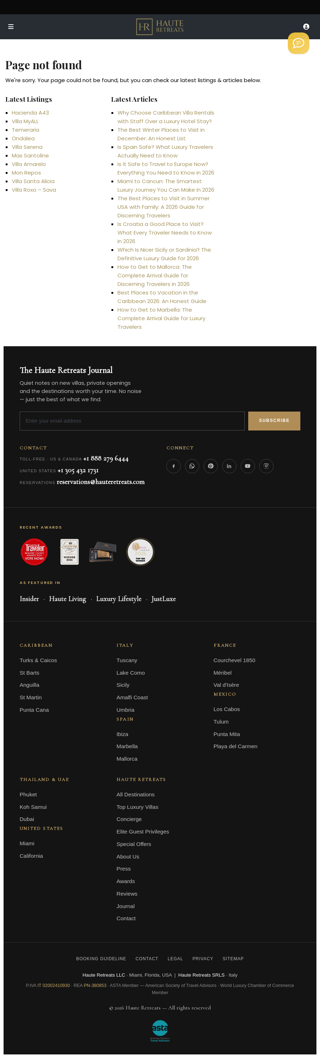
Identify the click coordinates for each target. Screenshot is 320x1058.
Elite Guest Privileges (142, 831)
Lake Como (130, 673)
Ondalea (23, 138)
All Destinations (135, 794)
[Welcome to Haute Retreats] (298, 43)
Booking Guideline (101, 958)
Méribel (223, 673)
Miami (27, 843)
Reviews (127, 894)
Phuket (28, 794)
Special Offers (133, 844)
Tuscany (126, 660)
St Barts (29, 673)
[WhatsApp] (192, 466)
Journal (125, 906)
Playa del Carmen (236, 746)
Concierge (129, 819)
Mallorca (127, 759)
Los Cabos (227, 709)
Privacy (203, 958)
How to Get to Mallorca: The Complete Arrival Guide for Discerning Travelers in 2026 (155, 275)
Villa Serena (27, 147)
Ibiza (122, 734)
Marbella (127, 746)
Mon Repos (26, 172)
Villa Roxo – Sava (34, 189)
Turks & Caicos (38, 660)
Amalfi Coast (132, 697)
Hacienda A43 (30, 112)
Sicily (122, 685)
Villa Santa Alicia (33, 181)
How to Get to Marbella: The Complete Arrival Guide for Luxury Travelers (161, 318)
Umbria (125, 710)
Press (123, 869)
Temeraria (25, 129)
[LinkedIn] (229, 466)
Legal (175, 958)
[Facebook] (173, 466)
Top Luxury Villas (137, 807)
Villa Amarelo (29, 164)
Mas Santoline (30, 155)
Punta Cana (34, 710)
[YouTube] (248, 466)
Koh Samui (33, 807)
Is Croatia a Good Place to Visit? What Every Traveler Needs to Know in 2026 (165, 232)
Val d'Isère (226, 685)
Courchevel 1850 (234, 660)
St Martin (31, 697)
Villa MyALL (25, 121)
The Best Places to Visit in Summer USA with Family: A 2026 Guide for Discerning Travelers (164, 207)
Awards (125, 881)
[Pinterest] (211, 466)
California (31, 856)
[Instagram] (266, 466)
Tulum (221, 722)
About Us (127, 856)
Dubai (27, 819)
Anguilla (29, 685)
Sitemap (233, 958)
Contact (125, 918)
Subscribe (274, 420)
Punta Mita (227, 734)
